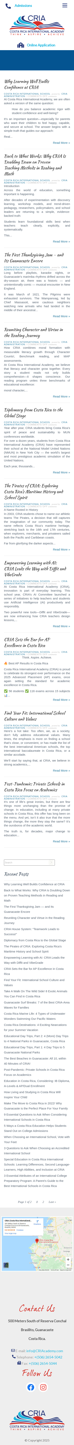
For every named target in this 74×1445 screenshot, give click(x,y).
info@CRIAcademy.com (44, 1351)
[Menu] (64, 5)
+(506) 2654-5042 (48, 1357)
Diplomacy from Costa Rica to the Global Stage (33, 413)
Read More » (61, 142)
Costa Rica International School (27, 94)
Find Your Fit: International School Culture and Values (34, 716)
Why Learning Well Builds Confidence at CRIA (26, 84)
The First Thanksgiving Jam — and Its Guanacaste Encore (33, 258)
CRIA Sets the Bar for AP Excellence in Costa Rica (27, 642)
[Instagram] (43, 1387)
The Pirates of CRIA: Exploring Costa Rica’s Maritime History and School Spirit (33, 491)
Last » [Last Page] (52, 1201)
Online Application (41, 45)
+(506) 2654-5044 (43, 1363)
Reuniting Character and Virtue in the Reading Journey (33, 332)
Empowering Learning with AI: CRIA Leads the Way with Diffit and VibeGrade (35, 569)
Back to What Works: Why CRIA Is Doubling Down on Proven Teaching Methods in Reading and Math (35, 165)
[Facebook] (31, 1387)
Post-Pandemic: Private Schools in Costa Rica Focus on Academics (34, 787)
